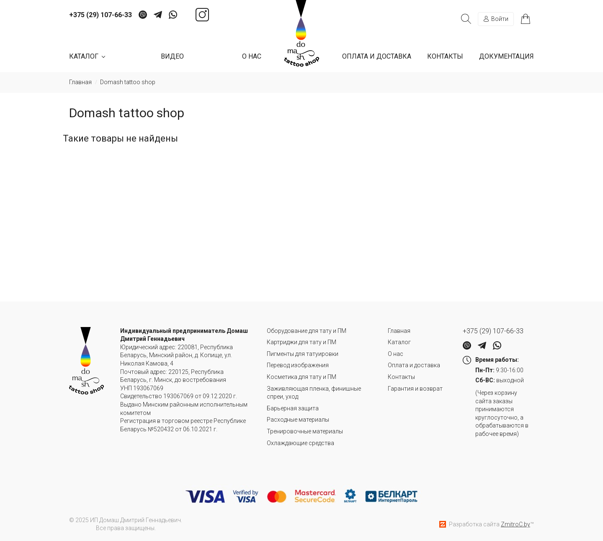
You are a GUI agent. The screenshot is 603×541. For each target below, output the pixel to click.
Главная (399, 330)
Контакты (445, 56)
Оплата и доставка (376, 56)
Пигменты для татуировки (302, 353)
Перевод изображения (298, 365)
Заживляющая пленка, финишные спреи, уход (314, 392)
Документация (506, 56)
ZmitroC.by (515, 524)
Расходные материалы (298, 419)
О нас (251, 56)
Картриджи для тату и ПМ (301, 342)
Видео (172, 56)
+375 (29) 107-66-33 (100, 15)
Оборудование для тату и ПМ (306, 330)
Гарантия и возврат (415, 388)
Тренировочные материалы (305, 431)
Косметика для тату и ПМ (301, 377)
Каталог (399, 342)
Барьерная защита (293, 408)
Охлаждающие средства (300, 443)
